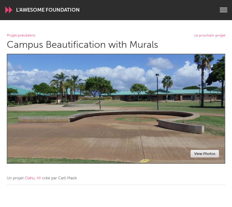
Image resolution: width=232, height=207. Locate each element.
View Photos (204, 154)
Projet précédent (21, 35)
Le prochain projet (209, 35)
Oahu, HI (33, 178)
